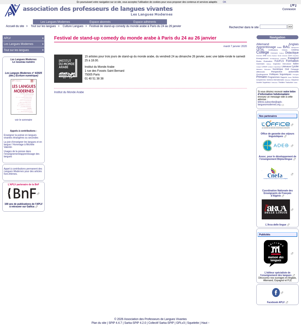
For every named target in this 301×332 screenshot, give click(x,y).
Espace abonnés (100, 22)
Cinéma (295, 50)
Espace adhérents (144, 22)
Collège (262, 52)
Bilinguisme (295, 47)
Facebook (276, 302)
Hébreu (268, 64)
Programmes (274, 77)
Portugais (296, 74)
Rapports (284, 77)
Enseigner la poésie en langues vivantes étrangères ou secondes (21, 136)
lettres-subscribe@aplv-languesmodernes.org (270, 103)
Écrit (290, 55)
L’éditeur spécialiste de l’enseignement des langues (275, 274)
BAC (286, 47)
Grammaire (260, 64)
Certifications (273, 50)
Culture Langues (73, 26)
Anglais (294, 44)
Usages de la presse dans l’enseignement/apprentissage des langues (22, 154)
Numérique (278, 69)
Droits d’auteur (272, 55)
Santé (290, 77)
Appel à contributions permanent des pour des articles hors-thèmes (23, 171)
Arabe (279, 47)
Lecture (264, 66)
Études (258, 61)
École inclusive (282, 55)
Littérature (286, 66)
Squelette (193, 322)
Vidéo (295, 82)
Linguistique (277, 66)
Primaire (261, 77)
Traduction (289, 82)
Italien (296, 64)
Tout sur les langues (43, 26)
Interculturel (286, 64)
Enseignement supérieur (278, 58)
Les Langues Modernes (55, 22)
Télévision (274, 82)
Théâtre (281, 82)
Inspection (277, 64)
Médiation (259, 69)
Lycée (295, 66)
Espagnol (293, 58)
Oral (287, 69)
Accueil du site (15, 26)
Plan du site (98, 322)
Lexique (270, 66)
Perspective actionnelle (285, 72)
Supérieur (266, 82)
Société (259, 82)
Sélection (288, 80)
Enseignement (262, 58)
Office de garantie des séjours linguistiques (277, 135)
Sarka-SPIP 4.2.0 (135, 322)
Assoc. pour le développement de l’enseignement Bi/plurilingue (277, 157)
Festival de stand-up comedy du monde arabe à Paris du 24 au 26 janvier (135, 26)
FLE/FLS (279, 61)
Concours (274, 53)
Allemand (262, 44)
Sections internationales (275, 80)
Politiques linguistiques (280, 74)
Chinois (284, 50)
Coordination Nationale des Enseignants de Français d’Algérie (277, 193)
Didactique (292, 52)
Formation (292, 61)
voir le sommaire (23, 120)
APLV (7, 38)
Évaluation (268, 61)
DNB (264, 55)
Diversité (259, 55)
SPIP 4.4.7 (115, 322)
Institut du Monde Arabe (69, 92)
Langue (258, 66)
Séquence (295, 80)
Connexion (289, 9)
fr (293, 5)
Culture (281, 53)
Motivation (267, 69)
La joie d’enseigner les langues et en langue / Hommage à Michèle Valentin (23, 144)
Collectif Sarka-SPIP (161, 322)
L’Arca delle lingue (275, 224)
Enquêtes (296, 55)
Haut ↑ (205, 322)
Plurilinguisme (262, 74)
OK (224, 2)
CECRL (260, 49)
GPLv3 (180, 322)
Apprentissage (266, 47)
